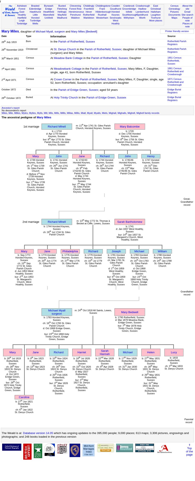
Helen (151, 352)
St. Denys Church (65, 49)
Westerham (102, 17)
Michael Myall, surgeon (50, 31)
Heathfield (48, 11)
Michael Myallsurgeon (56, 312)
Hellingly (62, 11)
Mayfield (62, 14)
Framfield (89, 8)
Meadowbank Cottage (67, 68)
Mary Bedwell (129, 312)
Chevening (75, 5)
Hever (89, 11)
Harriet (81, 352)
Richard (105, 156)
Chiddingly (88, 5)
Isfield (129, 11)
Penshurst (75, 14)
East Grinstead (156, 7)
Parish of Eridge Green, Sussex (78, 89)
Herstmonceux (76, 11)
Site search (188, 14)
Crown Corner (62, 79)
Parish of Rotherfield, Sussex (76, 41)
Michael (139, 251)
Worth (142, 17)
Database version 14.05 (38, 433)
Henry (151, 156)
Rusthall (102, 14)
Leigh (22, 20)
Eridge (48, 8)
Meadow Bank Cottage (68, 58)
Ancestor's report (11, 108)
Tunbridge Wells (35, 22)
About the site (187, 7)
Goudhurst (115, 8)
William (162, 251)
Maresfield (48, 14)
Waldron (75, 17)
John (59, 156)
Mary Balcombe (130, 126)
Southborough (129, 14)
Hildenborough (103, 11)
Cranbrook (128, 5)
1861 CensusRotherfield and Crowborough (175, 71)
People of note (187, 19)
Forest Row (75, 8)
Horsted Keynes (115, 13)
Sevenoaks (115, 17)
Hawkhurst (35, 11)
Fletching (62, 8)
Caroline (24, 397)
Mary (35, 156)
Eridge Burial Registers (174, 91)
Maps (174, 17)
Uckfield (48, 17)
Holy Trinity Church (66, 97)
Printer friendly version (177, 31)
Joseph (116, 251)
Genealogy (174, 8)
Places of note (187, 25)
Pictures (174, 11)
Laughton (156, 14)
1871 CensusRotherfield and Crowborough (175, 82)
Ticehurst (155, 17)
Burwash (48, 5)
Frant (102, 8)
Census (174, 5)
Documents (174, 14)
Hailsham (156, 11)
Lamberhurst (142, 11)
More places (155, 20)
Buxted (62, 5)
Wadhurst (62, 17)
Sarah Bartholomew (129, 221)
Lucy (174, 352)
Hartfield (21, 17)
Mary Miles (10, 31)
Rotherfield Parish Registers (176, 42)
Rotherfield (89, 14)
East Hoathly (22, 13)
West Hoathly (116, 22)
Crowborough (143, 5)
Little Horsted (35, 16)
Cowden (115, 5)
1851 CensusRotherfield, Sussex (174, 60)
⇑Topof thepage (189, 449)
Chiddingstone (103, 5)
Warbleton (88, 17)
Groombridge (129, 8)
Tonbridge (22, 23)
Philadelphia (70, 251)
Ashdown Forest (22, 7)
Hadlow (142, 8)
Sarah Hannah (105, 352)
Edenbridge (35, 8)
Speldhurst (142, 14)
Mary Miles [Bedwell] (84, 31)
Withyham (129, 17)
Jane (82, 156)
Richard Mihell (57, 126)
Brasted (35, 5)
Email (188, 11)
